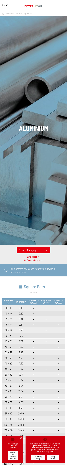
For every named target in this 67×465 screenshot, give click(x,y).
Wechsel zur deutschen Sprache (12, 456)
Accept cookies (53, 457)
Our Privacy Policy (38, 457)
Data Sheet (33, 256)
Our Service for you (34, 260)
